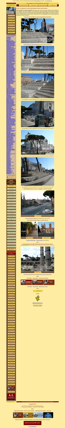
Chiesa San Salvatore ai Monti (10, 56)
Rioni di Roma (35, 286)
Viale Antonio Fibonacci (10, 171)
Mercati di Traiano (9, 98)
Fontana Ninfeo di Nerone (10, 80)
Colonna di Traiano (9, 62)
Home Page (48, 419)
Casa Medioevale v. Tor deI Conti (11, 48)
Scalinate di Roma (39, 240)
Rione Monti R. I (38, 0)
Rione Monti (29, 286)
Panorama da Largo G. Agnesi (10, 123)
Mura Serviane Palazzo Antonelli (11, 105)
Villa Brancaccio (9, 173)
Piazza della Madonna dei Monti (11, 128)
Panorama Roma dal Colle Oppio (11, 125)
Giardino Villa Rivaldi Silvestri (10, 92)
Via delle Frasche (9, 166)
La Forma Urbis (9, 95)
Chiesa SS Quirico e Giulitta (10, 59)
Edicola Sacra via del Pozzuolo (11, 75)
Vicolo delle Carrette (9, 172)
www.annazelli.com (48, 0)
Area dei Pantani (9, 38)
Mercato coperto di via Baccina (11, 99)
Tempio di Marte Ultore (10, 145)
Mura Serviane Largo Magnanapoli (11, 104)
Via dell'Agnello (9, 164)
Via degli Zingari (9, 158)
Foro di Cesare (8, 85)
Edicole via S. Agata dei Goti (10, 73)
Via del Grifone (8, 162)
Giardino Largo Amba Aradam (10, 91)
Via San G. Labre (9, 169)
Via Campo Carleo (9, 154)
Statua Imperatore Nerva (10, 143)
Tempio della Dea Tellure (10, 147)
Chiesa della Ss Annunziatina (10, 53)
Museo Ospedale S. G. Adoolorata (11, 109)
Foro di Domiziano (9, 86)
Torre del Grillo (8, 150)
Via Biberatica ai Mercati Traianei (11, 153)
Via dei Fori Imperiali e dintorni (31, 218)
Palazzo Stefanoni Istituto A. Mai (11, 113)
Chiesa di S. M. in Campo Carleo (11, 50)
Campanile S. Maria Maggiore (10, 43)
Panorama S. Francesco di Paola (11, 121)
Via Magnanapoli (9, 167)
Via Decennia (8, 156)
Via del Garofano (9, 161)
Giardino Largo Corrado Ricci (10, 89)
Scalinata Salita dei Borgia (10, 137)
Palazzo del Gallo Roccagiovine (11, 116)
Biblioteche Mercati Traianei (10, 41)
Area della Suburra (9, 39)
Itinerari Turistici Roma (28, 419)
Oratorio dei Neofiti (9, 110)
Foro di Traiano (9, 84)
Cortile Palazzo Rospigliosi (10, 66)
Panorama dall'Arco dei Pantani (11, 119)
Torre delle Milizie (9, 151)
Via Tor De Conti (9, 170)
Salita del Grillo (9, 132)
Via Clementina (9, 155)
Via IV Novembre (9, 168)
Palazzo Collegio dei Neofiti (10, 114)
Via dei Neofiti (8, 159)
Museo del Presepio (9, 106)
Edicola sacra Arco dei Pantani (11, 69)
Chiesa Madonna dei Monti (10, 49)
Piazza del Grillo (9, 127)
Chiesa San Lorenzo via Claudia (11, 55)
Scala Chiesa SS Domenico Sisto (11, 135)
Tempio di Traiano (9, 148)
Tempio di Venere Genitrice (10, 146)
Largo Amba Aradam (9, 96)
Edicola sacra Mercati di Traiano (11, 70)
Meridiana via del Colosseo (10, 100)
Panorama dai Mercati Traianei (10, 118)
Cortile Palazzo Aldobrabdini (10, 64)
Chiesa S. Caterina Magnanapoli (11, 57)
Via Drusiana (8, 157)
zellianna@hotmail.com (38, 303)
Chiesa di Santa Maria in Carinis (11, 60)
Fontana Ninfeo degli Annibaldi (11, 78)
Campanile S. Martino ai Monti (10, 44)
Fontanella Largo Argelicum (10, 82)
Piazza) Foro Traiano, (9, 126)
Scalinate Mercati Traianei (10, 134)
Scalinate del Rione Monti (31, 240)
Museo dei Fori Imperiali (10, 108)
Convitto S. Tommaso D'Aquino (11, 63)
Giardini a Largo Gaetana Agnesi (11, 90)
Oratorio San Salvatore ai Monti (11, 111)
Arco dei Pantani (9, 37)
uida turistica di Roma (20, 419)
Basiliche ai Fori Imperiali (10, 40)
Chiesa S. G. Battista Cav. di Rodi (11, 54)
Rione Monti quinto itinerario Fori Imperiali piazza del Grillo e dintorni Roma (37, 274)
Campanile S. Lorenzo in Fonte (11, 45)
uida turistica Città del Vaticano (39, 419)
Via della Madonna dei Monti (10, 165)
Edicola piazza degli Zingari (10, 71)
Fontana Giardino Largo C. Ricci (11, 81)
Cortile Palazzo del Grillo (10, 65)
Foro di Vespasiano (9, 87)
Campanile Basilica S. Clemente (11, 42)
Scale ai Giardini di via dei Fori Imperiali (31, 44)
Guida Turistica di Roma (43, 286)
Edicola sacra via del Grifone (10, 74)
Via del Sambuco (9, 163)
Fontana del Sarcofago (10, 79)
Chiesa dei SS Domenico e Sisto (11, 58)
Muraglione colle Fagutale (10, 103)
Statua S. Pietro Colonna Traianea (11, 141)
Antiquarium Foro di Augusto (10, 36)
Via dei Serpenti (9, 160)
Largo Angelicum (9, 97)
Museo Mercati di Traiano (10, 107)
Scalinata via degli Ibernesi (10, 138)
